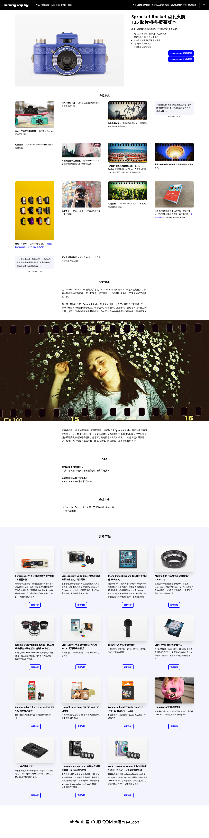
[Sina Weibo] (72, 821)
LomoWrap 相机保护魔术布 (168, 644)
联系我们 (192, 5)
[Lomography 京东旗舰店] (104, 821)
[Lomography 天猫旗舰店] (126, 821)
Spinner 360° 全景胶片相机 (121, 644)
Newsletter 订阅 (179, 5)
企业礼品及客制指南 (160, 5)
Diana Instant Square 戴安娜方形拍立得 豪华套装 (127, 577)
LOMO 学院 (61, 5)
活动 (53, 5)
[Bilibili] (93, 821)
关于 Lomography (141, 5)
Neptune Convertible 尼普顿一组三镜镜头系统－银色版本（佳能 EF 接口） (34, 646)
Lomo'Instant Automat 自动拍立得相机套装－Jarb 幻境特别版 (81, 768)
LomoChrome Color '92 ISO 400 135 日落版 (80, 709)
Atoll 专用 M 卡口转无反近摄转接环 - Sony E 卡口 (173, 577)
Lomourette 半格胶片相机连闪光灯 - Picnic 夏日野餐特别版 (80, 646)
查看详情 (35, 605)
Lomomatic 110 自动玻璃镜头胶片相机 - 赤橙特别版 (34, 577)
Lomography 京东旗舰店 (181, 59)
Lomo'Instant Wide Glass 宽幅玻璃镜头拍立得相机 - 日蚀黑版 (81, 577)
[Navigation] (204, 5)
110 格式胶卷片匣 (24, 766)
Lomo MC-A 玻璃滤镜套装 (168, 707)
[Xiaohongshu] (87, 821)
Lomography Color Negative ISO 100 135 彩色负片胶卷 (34, 709)
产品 (38, 5)
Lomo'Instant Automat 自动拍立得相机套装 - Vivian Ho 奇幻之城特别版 (127, 768)
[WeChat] (77, 821)
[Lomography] (16, 5)
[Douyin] (82, 821)
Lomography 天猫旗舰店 (181, 53)
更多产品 (104, 536)
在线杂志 (45, 5)
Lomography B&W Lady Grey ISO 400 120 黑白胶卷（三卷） (125, 709)
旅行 (70, 5)
